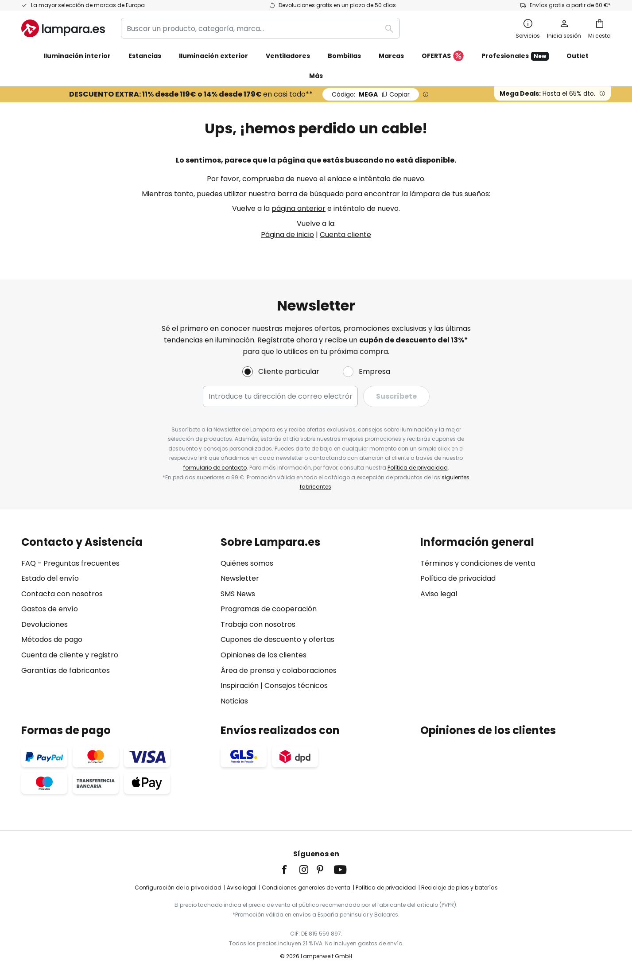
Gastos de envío (49, 609)
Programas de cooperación (269, 609)
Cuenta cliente (345, 234)
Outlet (577, 55)
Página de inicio (287, 234)
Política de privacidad (418, 467)
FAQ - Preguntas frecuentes (70, 563)
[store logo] (63, 28)
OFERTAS (443, 56)
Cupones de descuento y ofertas (277, 639)
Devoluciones (44, 624)
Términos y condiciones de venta (477, 563)
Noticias (234, 701)
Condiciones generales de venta (306, 887)
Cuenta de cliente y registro (69, 655)
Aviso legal (438, 594)
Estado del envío (50, 578)
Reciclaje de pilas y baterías (459, 887)
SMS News (238, 594)
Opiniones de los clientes (263, 655)
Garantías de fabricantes (65, 670)
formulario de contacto (215, 467)
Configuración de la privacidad (178, 887)
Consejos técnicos (296, 685)
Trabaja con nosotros (258, 624)
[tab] (116, 621)
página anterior (298, 208)
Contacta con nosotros (62, 594)
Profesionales (515, 56)
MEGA (371, 94)
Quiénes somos (247, 563)
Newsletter (240, 578)
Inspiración (240, 685)
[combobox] (260, 28)
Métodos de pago (51, 639)
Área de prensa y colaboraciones (279, 670)
